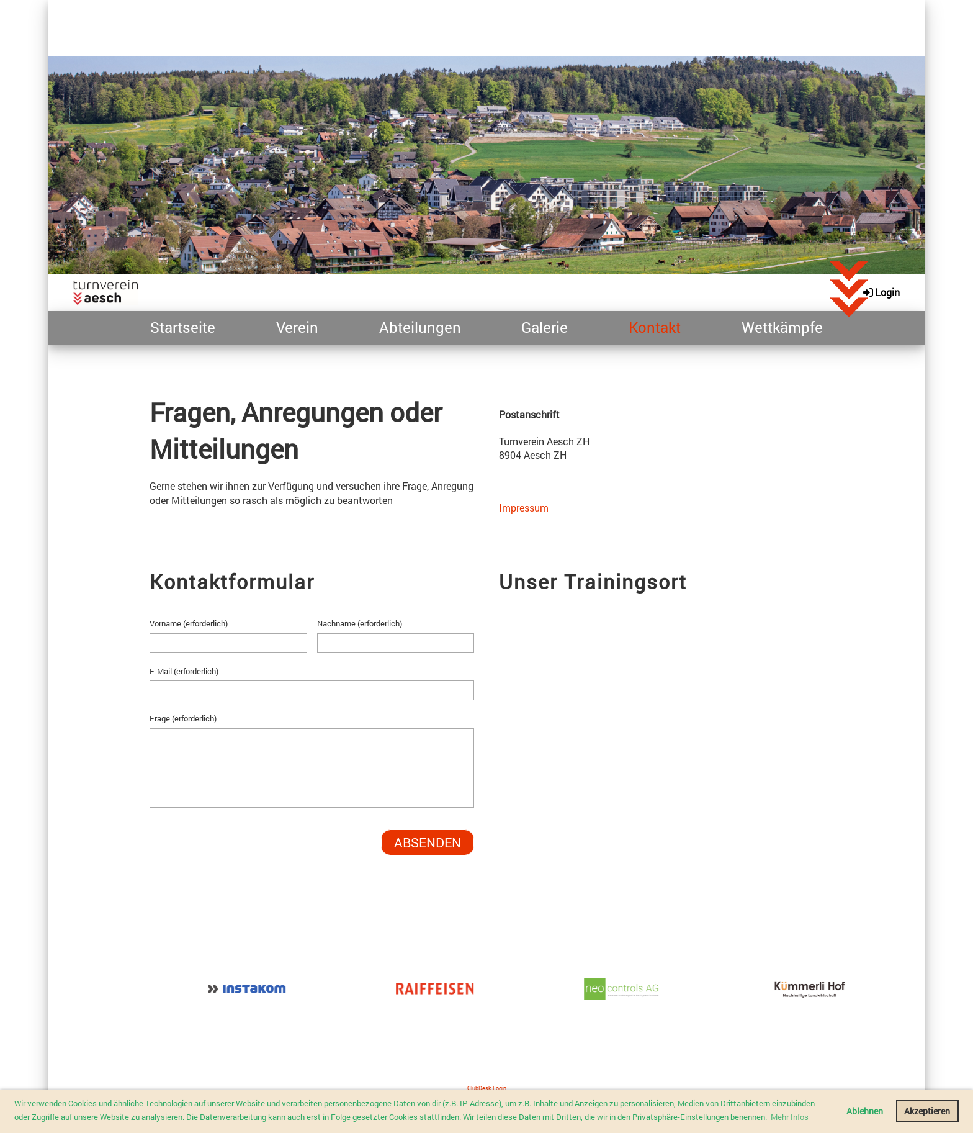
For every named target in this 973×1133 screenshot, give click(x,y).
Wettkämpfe (782, 327)
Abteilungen (420, 327)
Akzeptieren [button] (927, 1111)
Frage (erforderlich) (183, 718)
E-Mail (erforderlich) (184, 671)
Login (880, 292)
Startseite (182, 327)
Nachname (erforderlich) (359, 623)
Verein (297, 327)
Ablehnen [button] (864, 1111)
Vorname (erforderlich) (189, 623)
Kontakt (655, 327)
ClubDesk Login (486, 1088)
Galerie (544, 327)
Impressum (524, 507)
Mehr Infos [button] (790, 1116)
